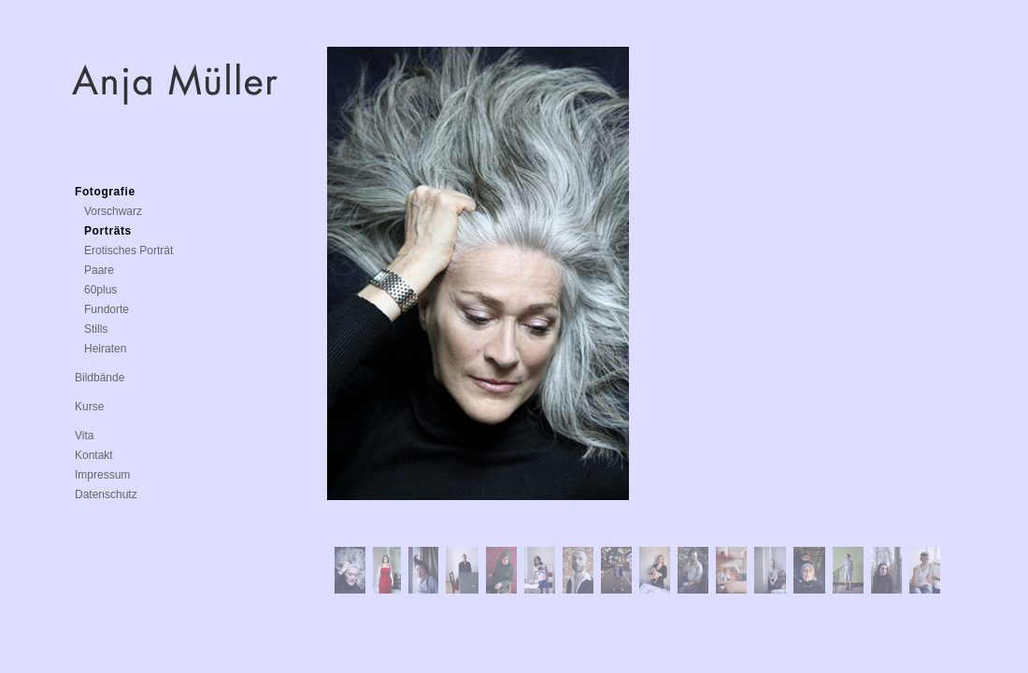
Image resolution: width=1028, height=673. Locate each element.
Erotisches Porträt (128, 250)
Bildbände (99, 377)
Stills (95, 329)
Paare (99, 270)
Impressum (102, 474)
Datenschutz (106, 494)
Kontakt (94, 455)
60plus (100, 289)
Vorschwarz (113, 211)
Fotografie (105, 191)
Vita (84, 435)
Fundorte (106, 309)
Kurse (89, 406)
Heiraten (105, 348)
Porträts (108, 230)
